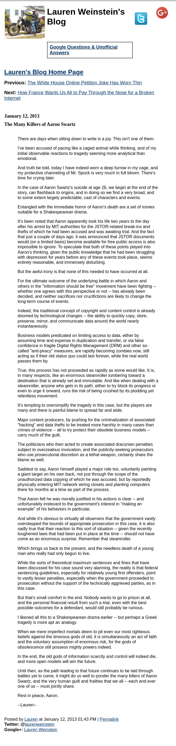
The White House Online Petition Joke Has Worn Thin (85, 82)
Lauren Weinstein (40, 729)
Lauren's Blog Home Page (43, 72)
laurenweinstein (39, 724)
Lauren (31, 719)
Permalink (109, 719)
